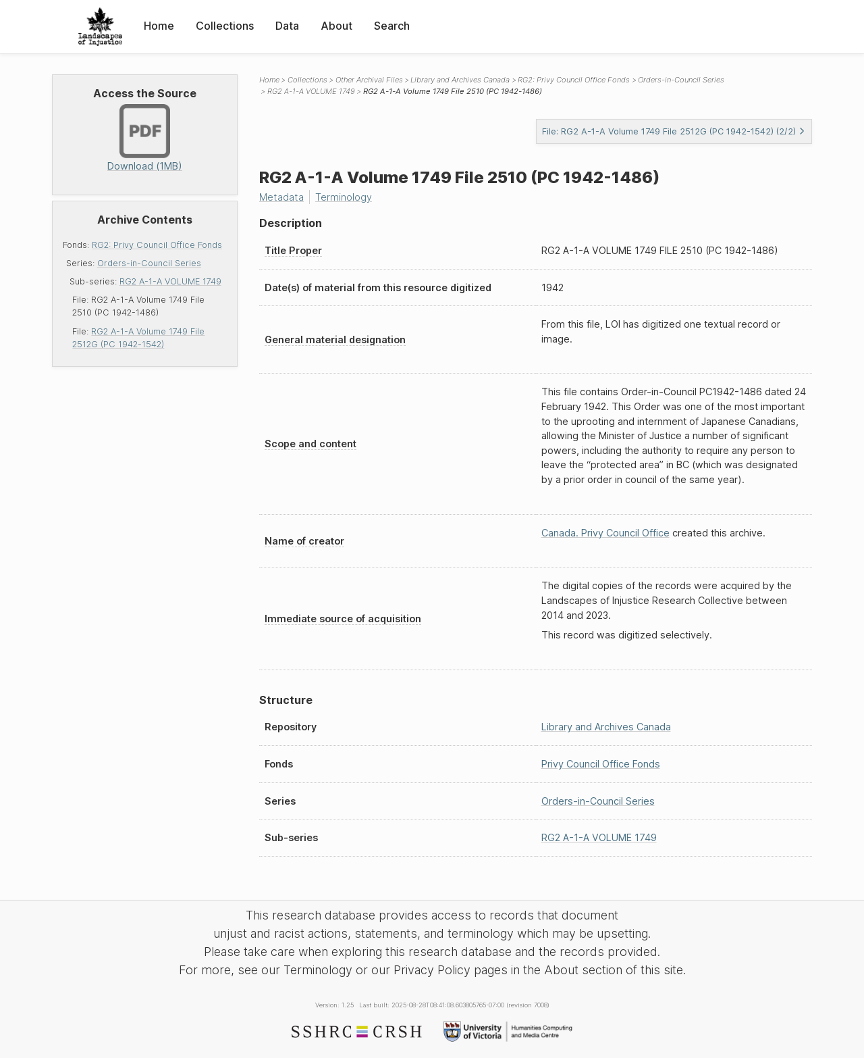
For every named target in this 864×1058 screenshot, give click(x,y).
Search (392, 25)
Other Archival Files (369, 79)
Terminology (343, 197)
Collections (225, 25)
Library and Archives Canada (460, 79)
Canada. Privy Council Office (605, 532)
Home (159, 25)
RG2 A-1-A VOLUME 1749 (170, 281)
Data (287, 25)
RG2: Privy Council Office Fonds (157, 245)
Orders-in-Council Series (149, 263)
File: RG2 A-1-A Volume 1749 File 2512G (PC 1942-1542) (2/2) (673, 131)
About (336, 25)
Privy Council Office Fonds (600, 764)
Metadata (281, 197)
